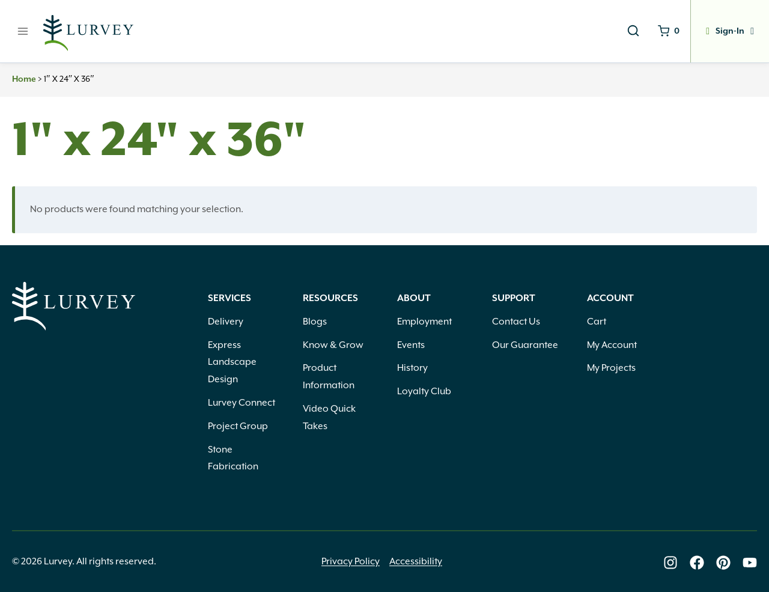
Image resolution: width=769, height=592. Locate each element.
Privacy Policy (350, 561)
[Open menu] (23, 31)
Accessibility (415, 561)
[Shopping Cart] (668, 31)
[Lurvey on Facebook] (697, 562)
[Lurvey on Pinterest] (723, 562)
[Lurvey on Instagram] (670, 562)
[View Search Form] (633, 31)
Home (24, 79)
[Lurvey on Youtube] (750, 562)
